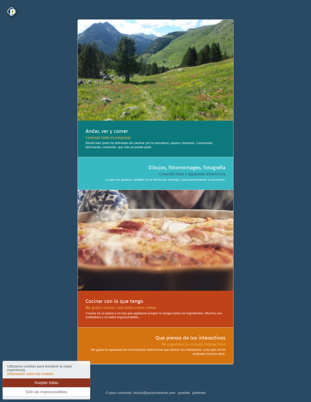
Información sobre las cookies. (30, 374)
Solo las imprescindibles (46, 392)
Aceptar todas (47, 383)
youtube (184, 393)
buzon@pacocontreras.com (154, 393)
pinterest (199, 393)
